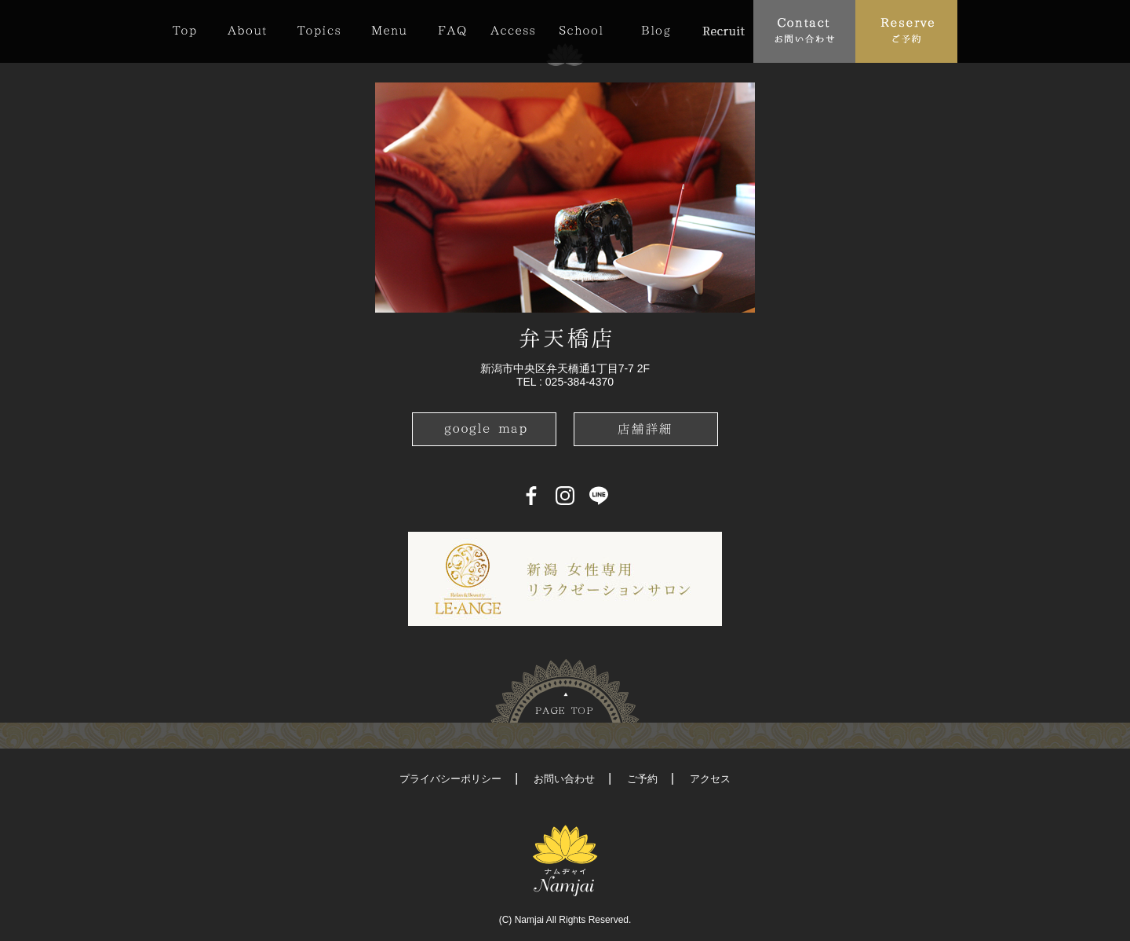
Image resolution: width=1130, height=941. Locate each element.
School (580, 30)
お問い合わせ (564, 779)
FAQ (452, 30)
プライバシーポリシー (450, 779)
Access (512, 30)
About (247, 30)
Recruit (723, 30)
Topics (318, 30)
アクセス (710, 779)
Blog (655, 30)
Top (192, 30)
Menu (388, 30)
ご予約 (642, 779)
